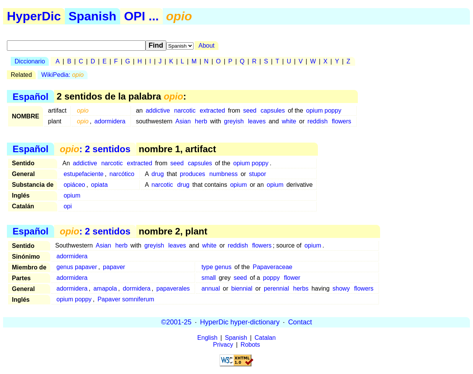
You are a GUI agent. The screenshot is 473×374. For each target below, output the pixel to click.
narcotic (184, 110)
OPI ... (141, 16)
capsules (273, 110)
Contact (300, 322)
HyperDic (34, 16)
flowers (341, 121)
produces (192, 174)
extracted (212, 110)
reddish (317, 121)
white (289, 121)
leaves (257, 121)
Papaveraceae (272, 267)
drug (158, 174)
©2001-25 (176, 322)
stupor (257, 174)
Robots (250, 344)
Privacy (223, 344)
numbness (223, 174)
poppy (271, 277)
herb (201, 121)
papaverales (173, 288)
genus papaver (76, 267)
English (207, 337)
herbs (301, 288)
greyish (234, 121)
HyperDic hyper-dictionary (240, 322)
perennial (276, 288)
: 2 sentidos (95, 149)
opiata (99, 184)
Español (30, 96)
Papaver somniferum (126, 299)
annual (211, 288)
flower (292, 277)
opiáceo (74, 184)
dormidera (136, 288)
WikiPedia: (62, 74)
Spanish (92, 16)
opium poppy (323, 110)
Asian (183, 121)
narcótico (121, 174)
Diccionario (30, 61)
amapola (105, 288)
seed (249, 110)
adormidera (110, 121)
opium (238, 184)
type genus (217, 267)
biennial (241, 288)
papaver (114, 267)
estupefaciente (84, 174)
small (209, 277)
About (206, 45)
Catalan (265, 337)
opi (68, 206)
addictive (158, 110)
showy (341, 288)
